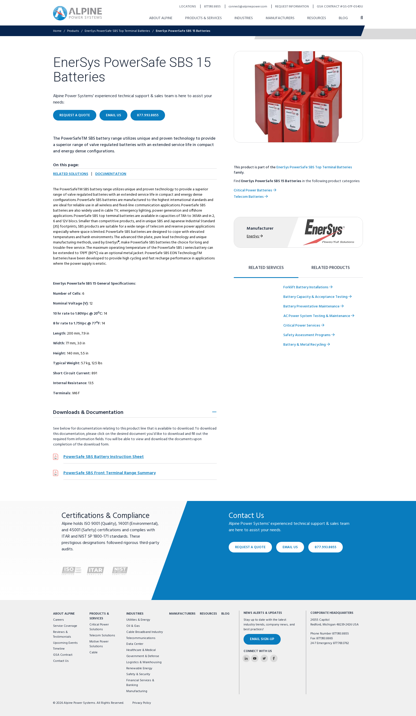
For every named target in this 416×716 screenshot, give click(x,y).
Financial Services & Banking (140, 683)
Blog (225, 613)
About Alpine (64, 613)
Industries (135, 613)
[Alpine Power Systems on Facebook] (274, 658)
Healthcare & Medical (141, 650)
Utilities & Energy (138, 620)
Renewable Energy (139, 668)
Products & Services (99, 616)
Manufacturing (136, 691)
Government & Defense (142, 656)
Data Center (134, 644)
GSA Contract (62, 655)
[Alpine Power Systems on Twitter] (264, 658)
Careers (58, 620)
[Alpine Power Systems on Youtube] (254, 658)
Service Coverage (65, 626)
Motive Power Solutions (99, 644)
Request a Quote (250, 547)
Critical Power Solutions (99, 627)
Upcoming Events (65, 643)
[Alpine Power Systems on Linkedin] (246, 658)
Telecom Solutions (102, 635)
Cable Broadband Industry (144, 632)
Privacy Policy (141, 703)
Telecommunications (140, 638)
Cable (93, 652)
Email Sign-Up (262, 639)
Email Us (290, 547)
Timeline (59, 648)
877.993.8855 (325, 547)
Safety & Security (138, 674)
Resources (208, 613)
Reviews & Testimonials (62, 634)
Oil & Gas (133, 626)
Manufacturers (182, 613)
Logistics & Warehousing (144, 662)
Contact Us (61, 661)
